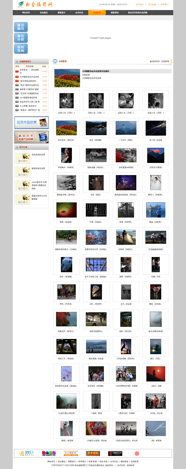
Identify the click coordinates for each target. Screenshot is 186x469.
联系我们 (164, 4)
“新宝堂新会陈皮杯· (28, 81)
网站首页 (26, 13)
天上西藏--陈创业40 (28, 106)
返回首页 (155, 61)
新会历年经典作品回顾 (137, 13)
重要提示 (61, 13)
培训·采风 (103, 461)
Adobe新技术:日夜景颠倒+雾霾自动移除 (39, 185)
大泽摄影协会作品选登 (29, 77)
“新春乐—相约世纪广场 (30, 110)
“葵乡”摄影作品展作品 (29, 85)
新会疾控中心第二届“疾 (30, 102)
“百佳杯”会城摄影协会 (29, 93)
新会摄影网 (80, 465)
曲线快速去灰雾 (38, 168)
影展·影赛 (93, 461)
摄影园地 (115, 13)
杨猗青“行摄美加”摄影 (29, 89)
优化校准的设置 (38, 155)
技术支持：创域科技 (126, 465)
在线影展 (97, 13)
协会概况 (44, 13)
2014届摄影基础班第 (28, 97)
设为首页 (139, 4)
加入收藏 (152, 4)
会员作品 (79, 13)
